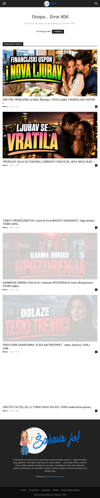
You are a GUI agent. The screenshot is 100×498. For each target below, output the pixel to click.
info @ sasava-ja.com (55, 476)
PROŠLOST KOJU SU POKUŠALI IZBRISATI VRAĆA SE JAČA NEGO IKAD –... (50, 161)
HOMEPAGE (58, 32)
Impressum (46, 490)
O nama (23, 490)
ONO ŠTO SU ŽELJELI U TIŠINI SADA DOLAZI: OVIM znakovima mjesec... (48, 407)
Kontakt (55, 490)
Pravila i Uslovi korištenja (70, 490)
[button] (4, 3)
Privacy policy (34, 490)
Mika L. (5, 106)
